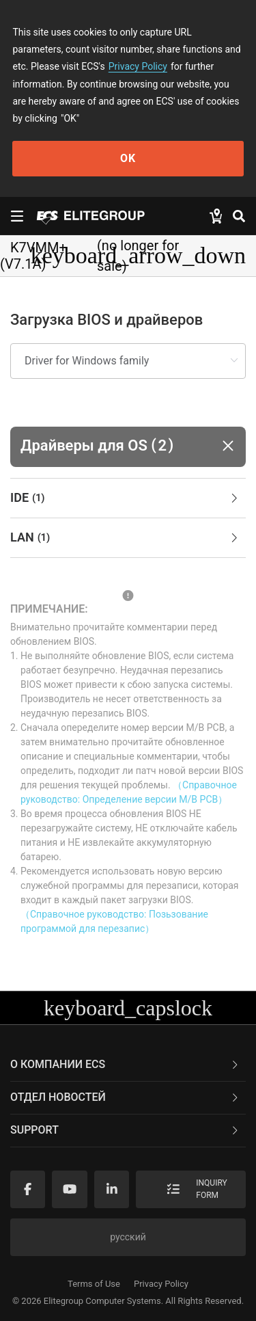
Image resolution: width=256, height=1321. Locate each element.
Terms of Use (94, 1284)
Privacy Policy (138, 66)
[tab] (128, 498)
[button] (128, 447)
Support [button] (125, 1129)
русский (128, 1236)
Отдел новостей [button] (125, 1097)
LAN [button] (125, 538)
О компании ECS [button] (125, 1064)
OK (128, 158)
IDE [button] (125, 498)
